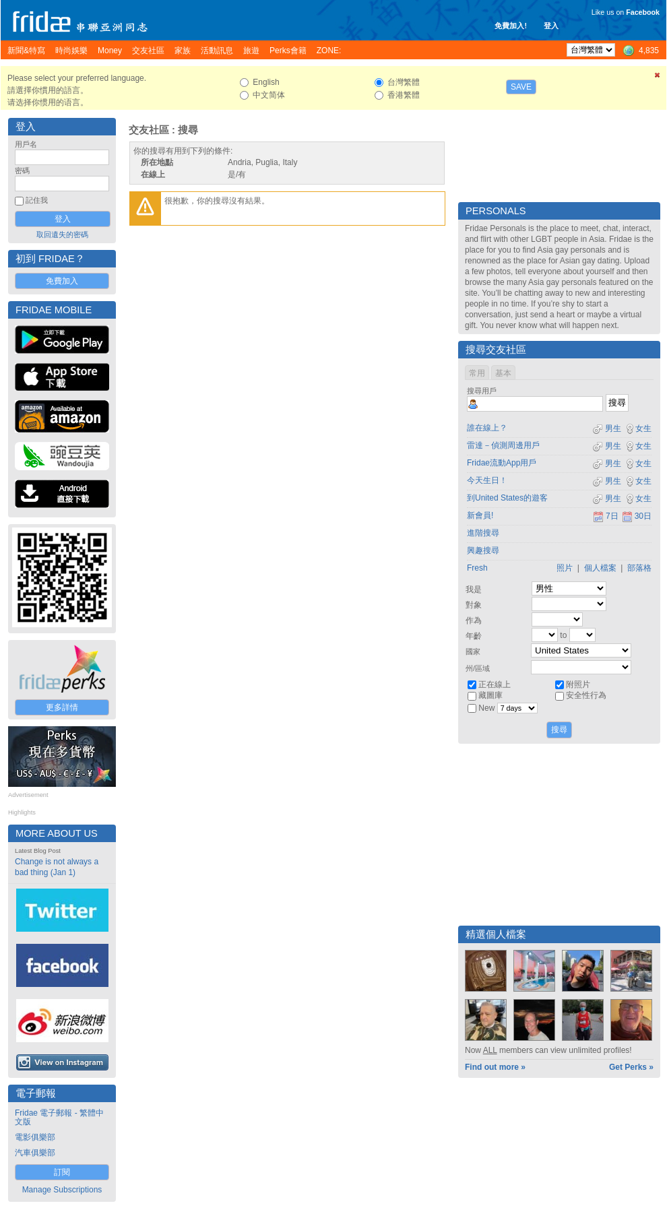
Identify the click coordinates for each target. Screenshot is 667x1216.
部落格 (639, 568)
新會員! (480, 515)
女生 (638, 428)
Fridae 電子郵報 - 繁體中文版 (59, 1117)
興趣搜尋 (483, 550)
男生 (606, 428)
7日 (605, 516)
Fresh (477, 568)
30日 (637, 516)
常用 (477, 373)
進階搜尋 (483, 533)
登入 (551, 26)
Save (521, 87)
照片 (565, 568)
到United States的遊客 (507, 498)
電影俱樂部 (35, 1137)
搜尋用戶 (482, 391)
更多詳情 (62, 707)
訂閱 (62, 1172)
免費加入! (511, 26)
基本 (503, 373)
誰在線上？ (487, 428)
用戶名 (26, 144)
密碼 (22, 170)
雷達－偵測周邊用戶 (503, 445)
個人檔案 (600, 568)
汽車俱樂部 (35, 1152)
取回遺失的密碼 (62, 234)
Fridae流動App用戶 (501, 463)
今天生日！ (487, 480)
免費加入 (62, 281)
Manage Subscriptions (62, 1189)
